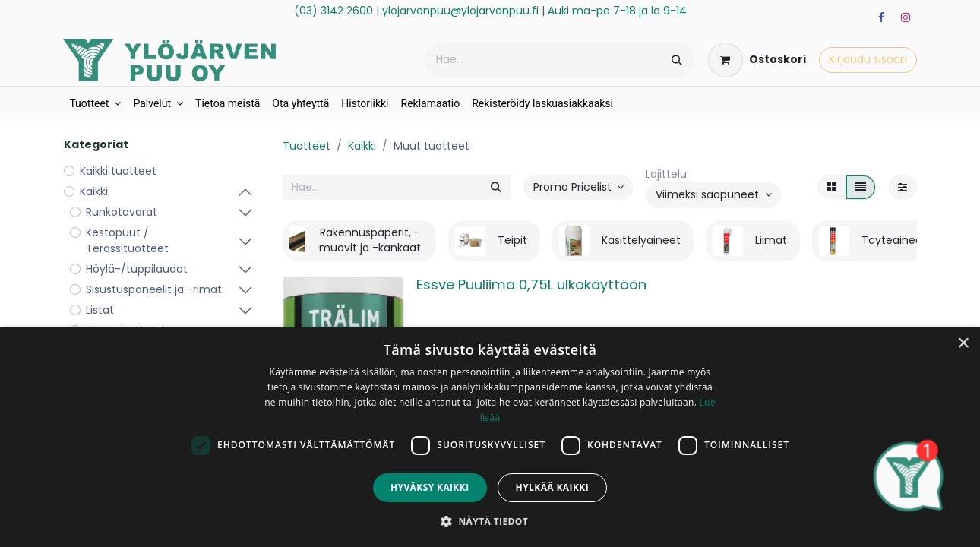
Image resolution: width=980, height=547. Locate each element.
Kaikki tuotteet (118, 171)
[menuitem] (95, 104)
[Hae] (677, 60)
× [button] (963, 343)
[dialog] (490, 437)
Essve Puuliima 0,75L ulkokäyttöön (531, 284)
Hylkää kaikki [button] (552, 487)
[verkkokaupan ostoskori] (757, 60)
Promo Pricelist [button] (574, 186)
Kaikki (362, 145)
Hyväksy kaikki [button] (429, 487)
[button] (714, 195)
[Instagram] (905, 17)
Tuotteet (306, 145)
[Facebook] (881, 17)
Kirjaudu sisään (868, 59)
